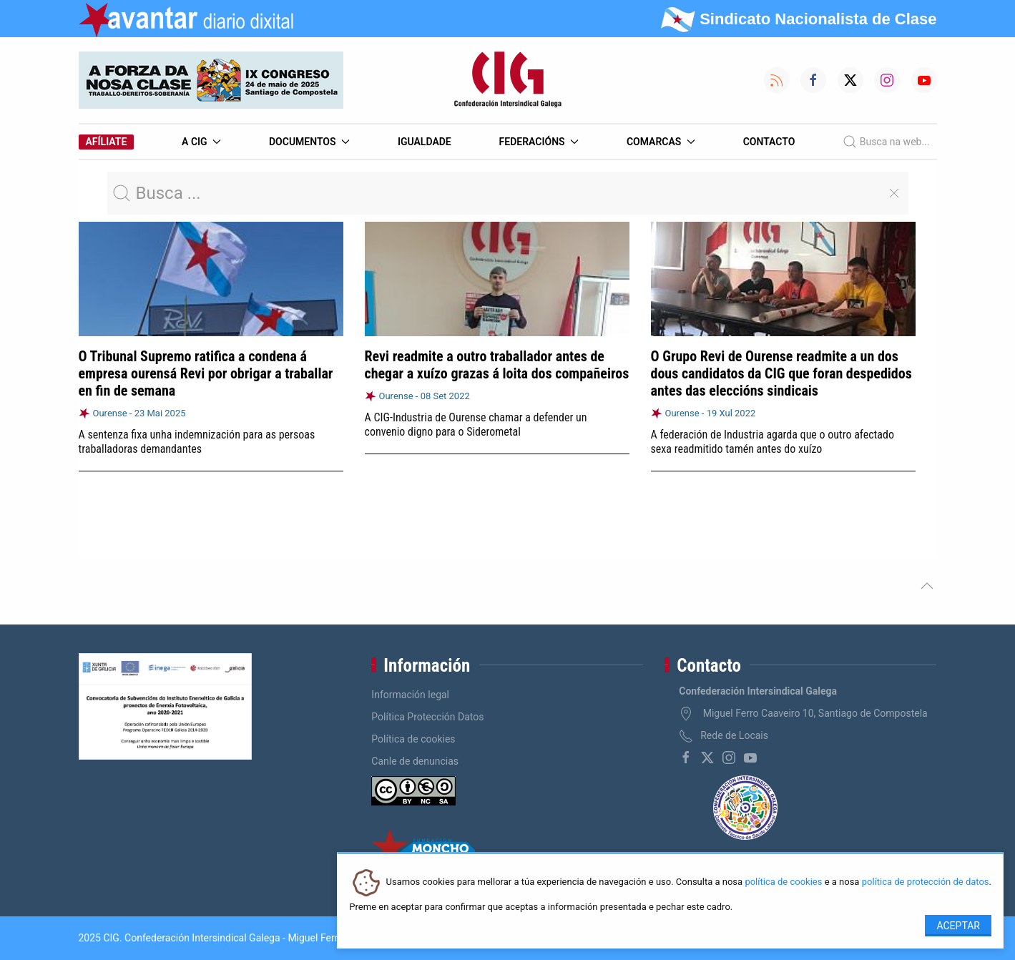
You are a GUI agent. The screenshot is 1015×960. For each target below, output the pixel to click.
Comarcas (661, 141)
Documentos (309, 141)
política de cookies (783, 882)
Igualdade (424, 141)
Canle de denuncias (415, 761)
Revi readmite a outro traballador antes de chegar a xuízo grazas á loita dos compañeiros (497, 365)
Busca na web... (886, 141)
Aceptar (958, 925)
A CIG (201, 141)
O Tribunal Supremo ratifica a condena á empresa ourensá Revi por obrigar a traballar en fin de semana (206, 373)
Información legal (410, 694)
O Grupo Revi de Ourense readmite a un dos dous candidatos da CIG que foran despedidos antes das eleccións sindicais (781, 373)
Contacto (769, 141)
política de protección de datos (925, 882)
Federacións (539, 141)
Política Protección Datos (427, 717)
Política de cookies (413, 739)
